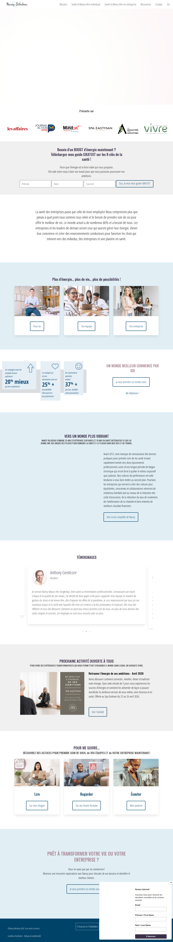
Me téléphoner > (132, 393)
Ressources (146, 4)
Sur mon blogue (37, 805)
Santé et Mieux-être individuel (85, 4)
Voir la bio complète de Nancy (121, 517)
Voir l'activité (98, 712)
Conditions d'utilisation (15, 936)
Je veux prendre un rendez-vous (131, 382)
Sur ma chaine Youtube (87, 805)
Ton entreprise (136, 326)
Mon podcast (136, 805)
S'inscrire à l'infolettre (87, 926)
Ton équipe (86, 326)
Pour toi (37, 326)
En (168, 4)
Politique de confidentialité (32, 936)
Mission (63, 4)
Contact (158, 4)
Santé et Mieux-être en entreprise (120, 4)
